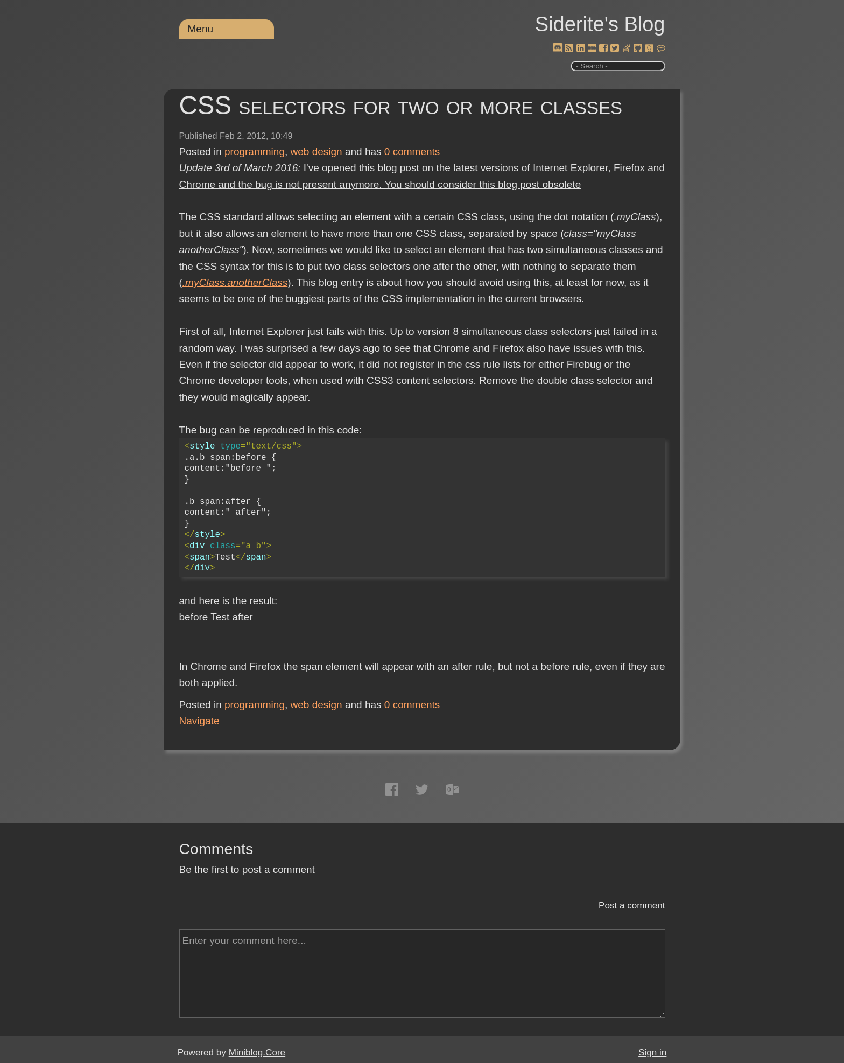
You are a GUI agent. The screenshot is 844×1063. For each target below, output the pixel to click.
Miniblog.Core (257, 1052)
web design (316, 151)
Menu (201, 28)
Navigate (199, 720)
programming (254, 151)
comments (412, 151)
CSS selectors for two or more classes (401, 105)
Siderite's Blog (600, 24)
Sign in (652, 1052)
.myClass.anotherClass (234, 282)
